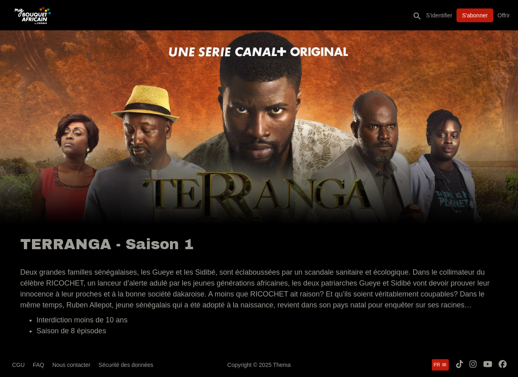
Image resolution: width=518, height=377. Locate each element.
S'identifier (439, 15)
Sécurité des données (125, 365)
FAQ (38, 365)
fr (440, 365)
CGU (18, 365)
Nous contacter (71, 365)
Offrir (503, 15)
